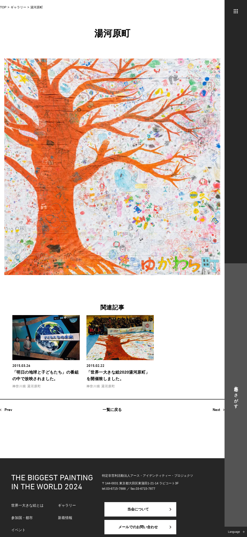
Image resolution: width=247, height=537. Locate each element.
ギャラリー (67, 505)
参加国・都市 (22, 518)
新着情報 (65, 518)
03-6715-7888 (116, 488)
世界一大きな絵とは (27, 505)
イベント (18, 530)
